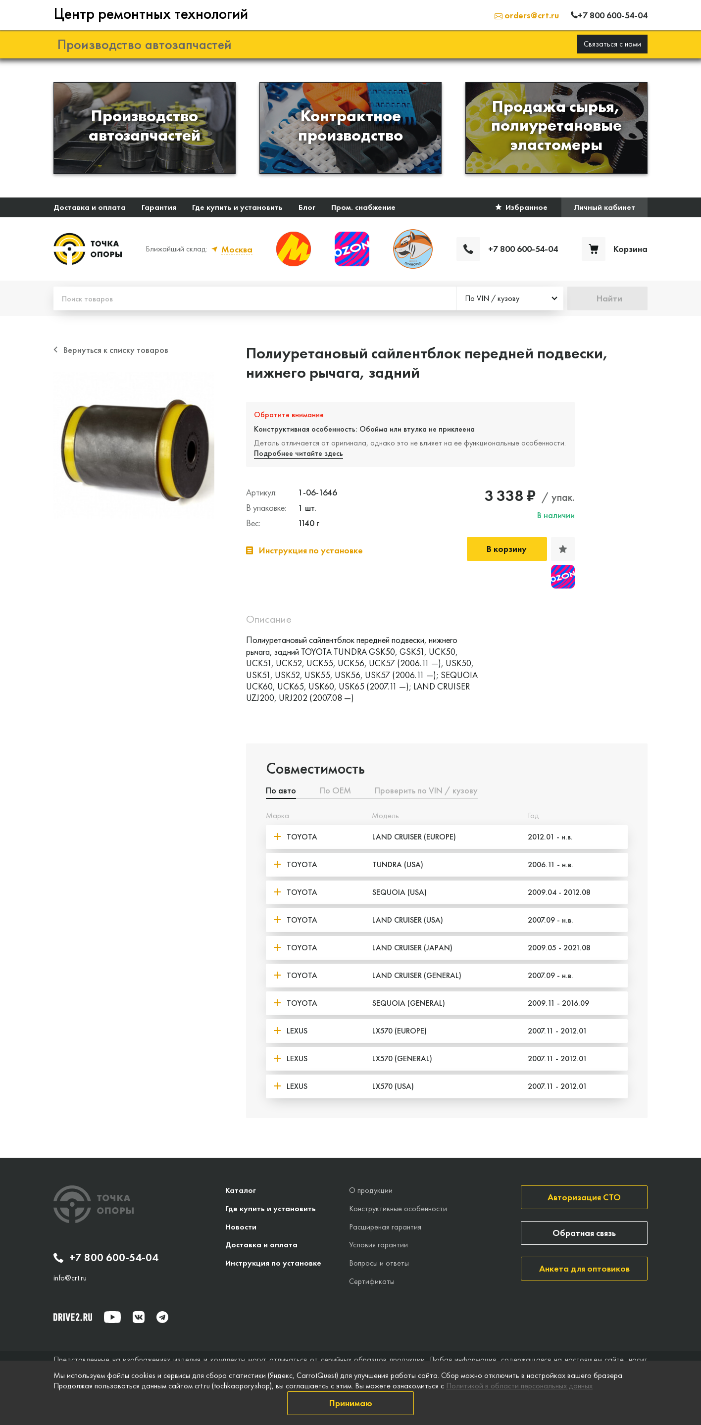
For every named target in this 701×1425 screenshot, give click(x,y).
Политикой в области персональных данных (519, 1385)
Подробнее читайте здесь (299, 452)
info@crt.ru (70, 1277)
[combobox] (509, 298)
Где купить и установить (237, 206)
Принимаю (350, 1403)
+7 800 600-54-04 (105, 1257)
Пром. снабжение (363, 206)
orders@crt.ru (527, 14)
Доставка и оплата (89, 206)
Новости (240, 1226)
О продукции (371, 1189)
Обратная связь (584, 1232)
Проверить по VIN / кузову (426, 790)
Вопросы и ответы (379, 1262)
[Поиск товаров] (254, 298)
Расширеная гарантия (385, 1226)
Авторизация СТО (584, 1196)
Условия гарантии (378, 1244)
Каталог (240, 1189)
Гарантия (159, 206)
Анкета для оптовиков (584, 1268)
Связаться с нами (612, 43)
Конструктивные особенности (398, 1208)
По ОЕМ (335, 790)
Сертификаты (372, 1281)
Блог (307, 206)
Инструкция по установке (273, 1262)
